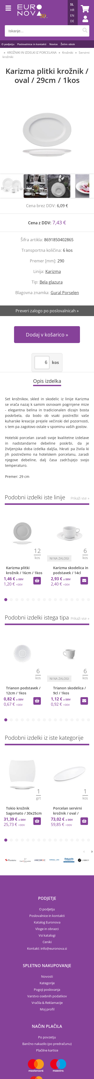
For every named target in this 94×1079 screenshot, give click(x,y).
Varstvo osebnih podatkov (47, 996)
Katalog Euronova (47, 922)
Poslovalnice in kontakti (31, 44)
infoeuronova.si (54, 948)
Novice (53, 44)
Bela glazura (51, 282)
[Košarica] (84, 9)
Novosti (47, 976)
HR (72, 10)
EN (72, 15)
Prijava (82, 24)
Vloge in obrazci (47, 929)
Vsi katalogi (47, 935)
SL (72, 4)
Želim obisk (68, 44)
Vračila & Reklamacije (47, 1002)
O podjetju (8, 44)
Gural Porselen (65, 292)
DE (72, 21)
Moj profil (47, 1009)
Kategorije (47, 983)
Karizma (53, 271)
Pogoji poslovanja (47, 989)
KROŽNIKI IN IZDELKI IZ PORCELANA (32, 52)
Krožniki (67, 52)
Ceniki (47, 942)
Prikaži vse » (80, 498)
